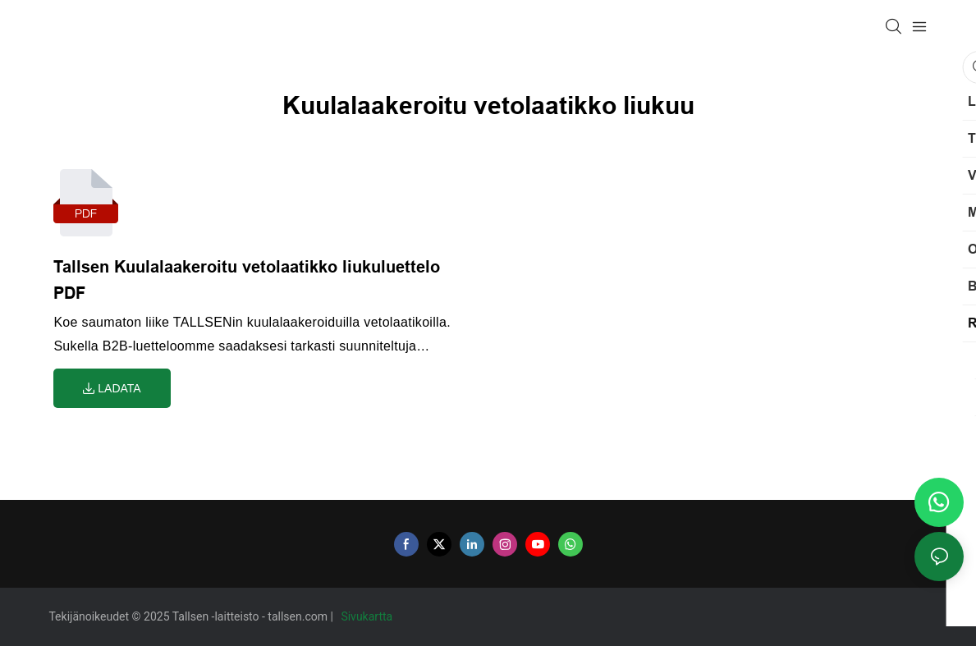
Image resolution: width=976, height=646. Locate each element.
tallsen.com (299, 616)
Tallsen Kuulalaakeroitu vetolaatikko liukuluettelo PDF (246, 280)
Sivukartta (368, 616)
